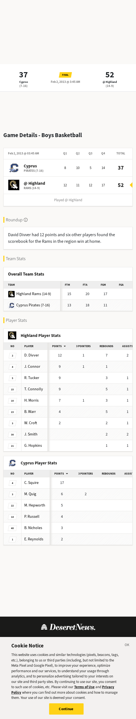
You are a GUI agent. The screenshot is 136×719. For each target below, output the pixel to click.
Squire (31, 482)
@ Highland (110, 82)
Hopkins (33, 445)
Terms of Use (84, 689)
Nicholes (33, 527)
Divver (31, 355)
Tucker (31, 377)
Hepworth (34, 505)
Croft (30, 423)
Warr (30, 411)
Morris (31, 400)
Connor (32, 366)
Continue (66, 711)
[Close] (127, 648)
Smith (31, 434)
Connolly (33, 389)
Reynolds (33, 539)
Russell (31, 516)
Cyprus (23, 82)
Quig (30, 494)
